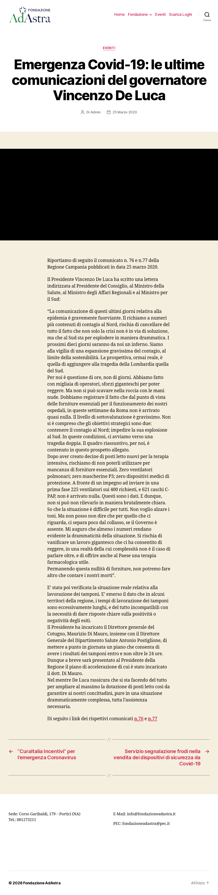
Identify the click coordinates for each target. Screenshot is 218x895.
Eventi (160, 14)
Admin (95, 112)
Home (119, 14)
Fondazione (138, 14)
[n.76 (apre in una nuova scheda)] (138, 719)
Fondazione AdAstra (41, 883)
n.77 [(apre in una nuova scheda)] (152, 719)
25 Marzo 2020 (125, 112)
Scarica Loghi (180, 14)
